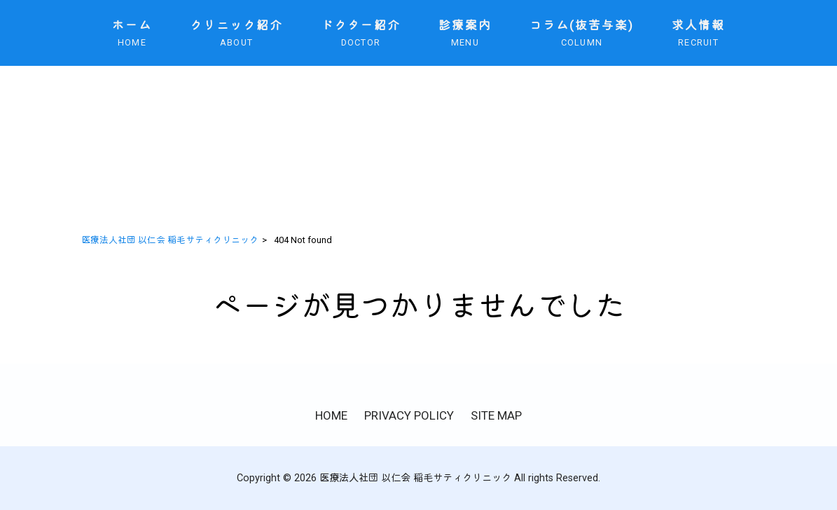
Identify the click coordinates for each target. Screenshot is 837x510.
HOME (331, 415)
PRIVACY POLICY (409, 415)
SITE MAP (496, 415)
